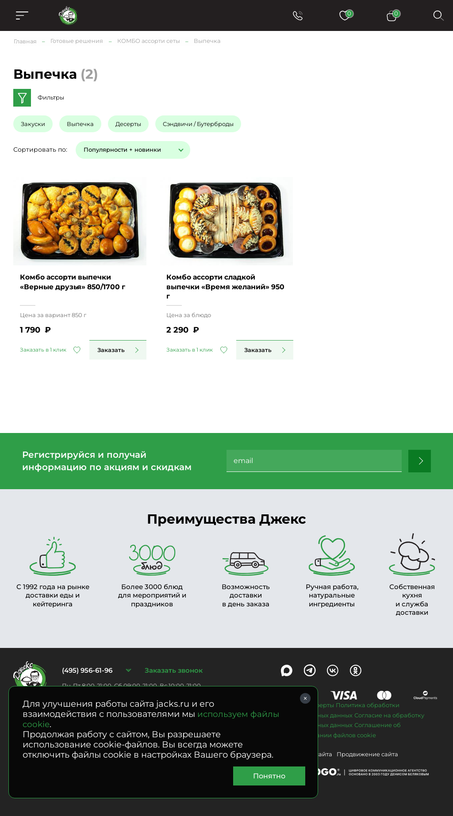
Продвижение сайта (367, 753)
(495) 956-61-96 (87, 670)
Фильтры (51, 97)
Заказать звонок (174, 670)
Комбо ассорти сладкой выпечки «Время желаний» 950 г (220, 285)
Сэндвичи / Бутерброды (198, 123)
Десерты (128, 123)
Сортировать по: (40, 149)
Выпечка (80, 123)
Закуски (33, 123)
